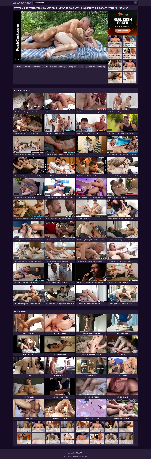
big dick (73, 67)
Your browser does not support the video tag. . (60, 37)
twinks (27, 67)
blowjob (64, 67)
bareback (37, 67)
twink (19, 67)
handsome (91, 67)
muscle (54, 67)
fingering (102, 67)
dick (82, 67)
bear (46, 67)
